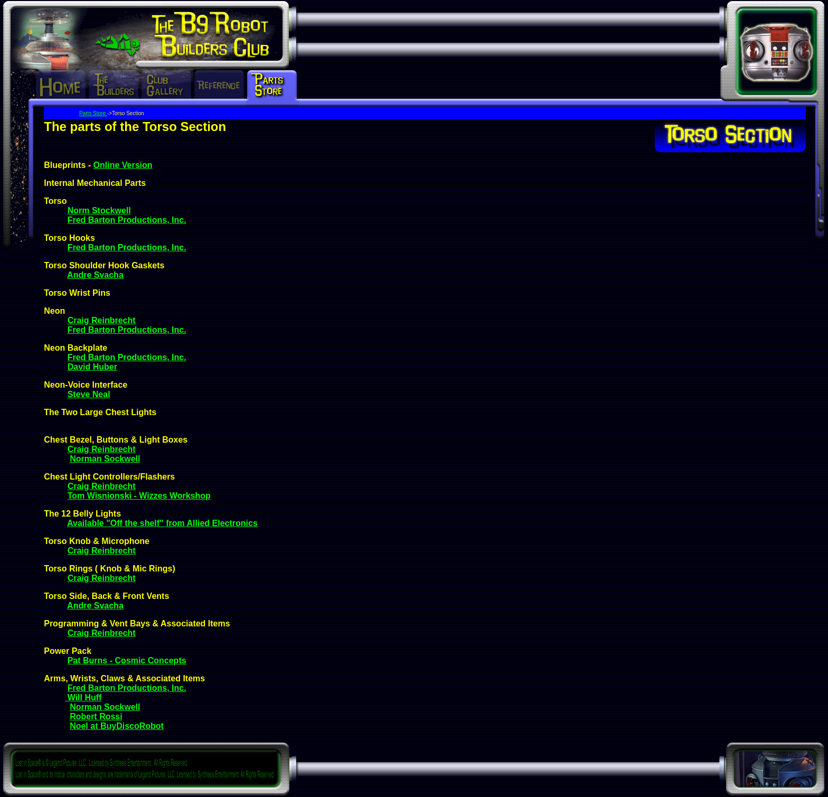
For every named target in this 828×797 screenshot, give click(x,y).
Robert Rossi (96, 716)
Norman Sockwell (105, 458)
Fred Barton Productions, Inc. (127, 219)
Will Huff (83, 697)
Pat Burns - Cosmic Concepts (127, 660)
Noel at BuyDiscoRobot (117, 725)
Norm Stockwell (99, 210)
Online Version (123, 165)
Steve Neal (89, 394)
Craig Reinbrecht (102, 320)
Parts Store (93, 113)
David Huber (92, 366)
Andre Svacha (95, 274)
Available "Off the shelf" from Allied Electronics (162, 523)
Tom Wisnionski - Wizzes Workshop (139, 495)
